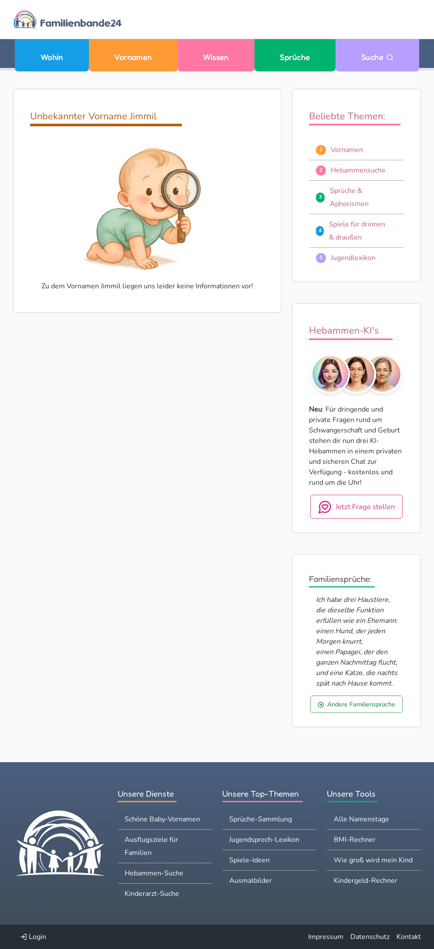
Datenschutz (370, 937)
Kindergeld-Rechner (365, 880)
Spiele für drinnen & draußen (357, 231)
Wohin (52, 57)
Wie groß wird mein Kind (373, 860)
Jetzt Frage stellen (357, 507)
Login (33, 937)
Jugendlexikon (353, 258)
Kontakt (409, 937)
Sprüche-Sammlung (260, 819)
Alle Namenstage (361, 819)
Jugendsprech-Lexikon (264, 839)
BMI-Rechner (355, 839)
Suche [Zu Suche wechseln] (377, 57)
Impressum (325, 937)
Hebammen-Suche (154, 873)
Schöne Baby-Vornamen (162, 819)
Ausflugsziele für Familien (151, 846)
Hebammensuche (358, 170)
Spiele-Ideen (249, 860)
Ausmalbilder (250, 880)
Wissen (216, 57)
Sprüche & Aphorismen (349, 197)
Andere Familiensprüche (356, 704)
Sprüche (295, 57)
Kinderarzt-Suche (152, 893)
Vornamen (133, 57)
